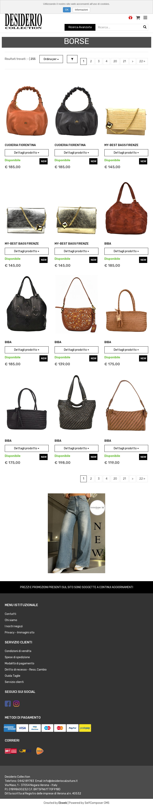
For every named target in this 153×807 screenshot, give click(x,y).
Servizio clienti (14, 682)
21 (124, 61)
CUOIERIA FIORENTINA (20, 145)
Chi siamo (11, 620)
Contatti (10, 614)
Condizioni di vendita (18, 651)
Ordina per (51, 59)
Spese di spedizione (17, 657)
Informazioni (81, 9)
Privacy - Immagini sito (19, 632)
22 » (142, 61)
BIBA (107, 243)
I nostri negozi (14, 626)
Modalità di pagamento (19, 663)
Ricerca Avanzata (80, 27)
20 (115, 61)
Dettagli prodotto (26, 152)
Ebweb (63, 803)
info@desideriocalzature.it (60, 781)
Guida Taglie (12, 676)
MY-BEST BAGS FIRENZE (121, 145)
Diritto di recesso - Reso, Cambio (26, 669)
